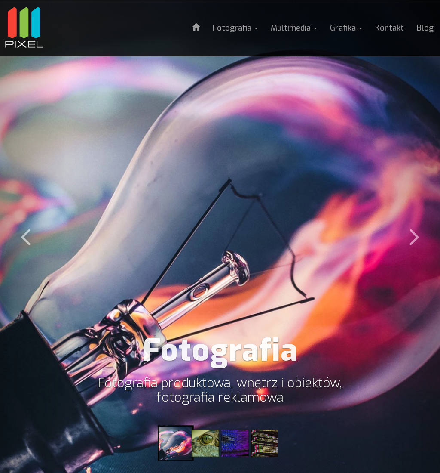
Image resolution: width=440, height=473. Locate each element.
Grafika (346, 28)
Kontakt (389, 28)
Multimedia (294, 28)
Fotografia (235, 28)
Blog (425, 28)
